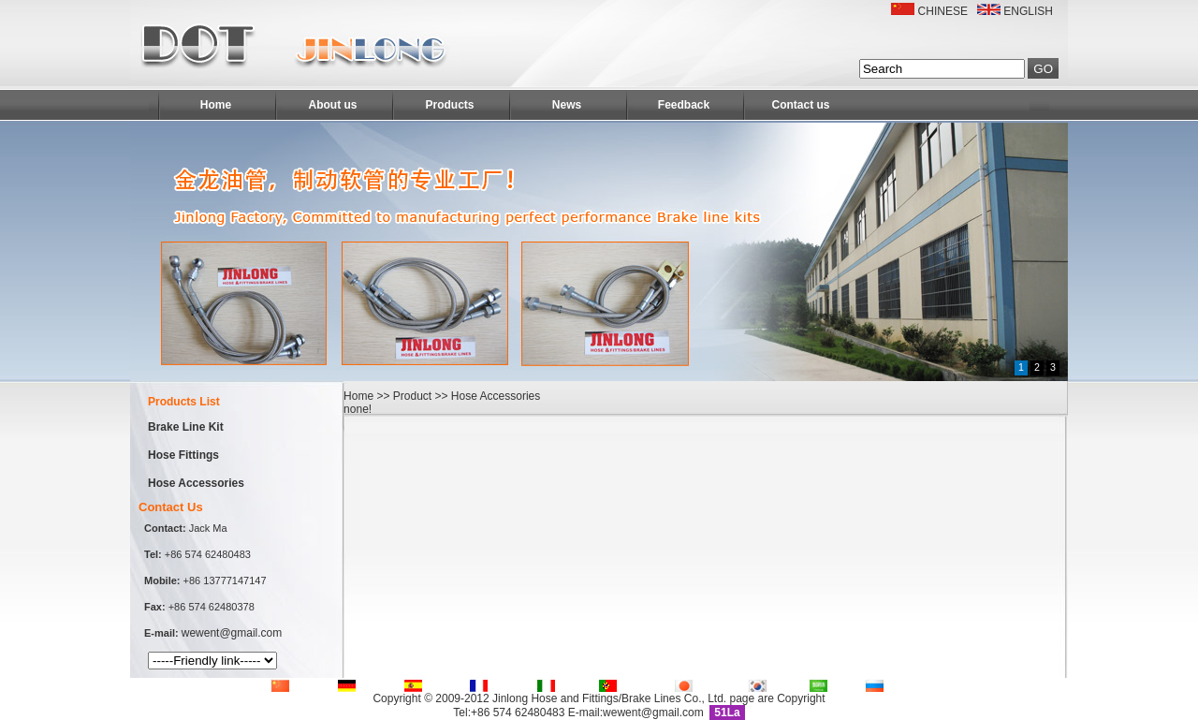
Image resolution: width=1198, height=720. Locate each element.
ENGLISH (1028, 11)
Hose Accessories (196, 483)
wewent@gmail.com (232, 632)
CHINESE (943, 11)
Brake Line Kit (186, 426)
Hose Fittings (183, 455)
